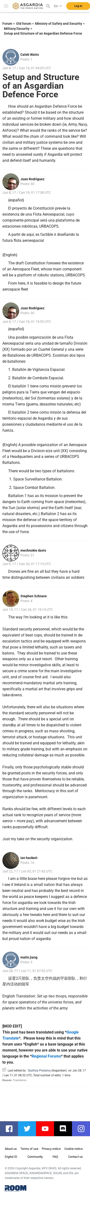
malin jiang (28, 957)
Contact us (75, 1156)
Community (35, 1156)
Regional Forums (46, 1056)
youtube (47, 1128)
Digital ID (11, 1156)
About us (11, 1149)
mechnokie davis (33, 550)
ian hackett (28, 858)
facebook (11, 1128)
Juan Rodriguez (32, 179)
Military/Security (17, 29)
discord (65, 1128)
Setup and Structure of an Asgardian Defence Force (43, 33)
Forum (7, 23)
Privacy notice (51, 1149)
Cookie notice (73, 1149)
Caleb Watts (29, 54)
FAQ (55, 1156)
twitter (29, 1128)
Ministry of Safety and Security (58, 23)
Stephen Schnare (33, 596)
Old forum (23, 23)
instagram (83, 1128)
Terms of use (29, 1149)
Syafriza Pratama (39, 1070)
